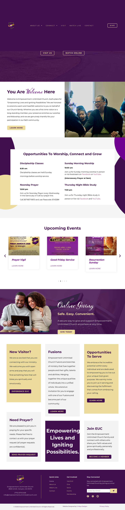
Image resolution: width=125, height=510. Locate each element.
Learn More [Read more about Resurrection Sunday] (94, 268)
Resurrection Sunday (96, 261)
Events (69, 491)
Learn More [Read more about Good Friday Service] (56, 266)
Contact (89, 25)
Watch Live (75, 25)
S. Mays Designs (82, 506)
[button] (5, 256)
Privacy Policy (104, 506)
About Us (36, 25)
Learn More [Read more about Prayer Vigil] (17, 266)
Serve (69, 488)
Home (51, 481)
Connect (52, 25)
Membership (71, 494)
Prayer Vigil (19, 259)
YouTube (97, 174)
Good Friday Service (62, 259)
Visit (63, 25)
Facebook (86, 174)
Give (68, 484)
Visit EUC (70, 481)
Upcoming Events (62, 228)
